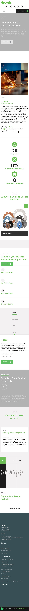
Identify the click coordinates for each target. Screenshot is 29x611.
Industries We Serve (6, 550)
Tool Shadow (4, 574)
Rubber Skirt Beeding (6, 569)
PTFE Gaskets (4, 562)
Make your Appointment (6, 354)
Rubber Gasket (4, 578)
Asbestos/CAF (7, 233)
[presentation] (9, 361)
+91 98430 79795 (5, 527)
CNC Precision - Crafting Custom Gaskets (11, 581)
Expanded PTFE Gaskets (7, 564)
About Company (5, 548)
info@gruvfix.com (6, 356)
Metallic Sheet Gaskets (7, 567)
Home (2, 546)
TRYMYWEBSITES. (22, 609)
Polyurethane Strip (5, 576)
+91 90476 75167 (5, 529)
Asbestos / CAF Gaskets (7, 559)
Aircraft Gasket (14, 509)
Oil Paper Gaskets (5, 571)
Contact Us (4, 553)
